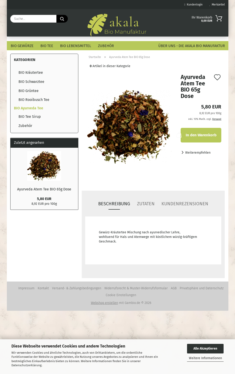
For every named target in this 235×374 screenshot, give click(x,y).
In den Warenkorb (199, 134)
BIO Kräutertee (30, 72)
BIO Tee (46, 46)
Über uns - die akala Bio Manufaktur (191, 46)
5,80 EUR (44, 199)
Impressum (26, 288)
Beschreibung (114, 203)
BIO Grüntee (28, 91)
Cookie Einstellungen (121, 295)
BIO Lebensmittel (75, 46)
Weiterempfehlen (198, 153)
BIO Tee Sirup (29, 116)
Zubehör (106, 46)
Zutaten (146, 203)
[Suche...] (62, 19)
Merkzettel (217, 4)
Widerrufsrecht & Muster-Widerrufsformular (136, 288)
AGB (174, 288)
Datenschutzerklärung (26, 365)
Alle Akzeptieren (205, 348)
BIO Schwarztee (31, 81)
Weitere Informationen (205, 358)
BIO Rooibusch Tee (33, 99)
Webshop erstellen (104, 303)
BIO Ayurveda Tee (28, 108)
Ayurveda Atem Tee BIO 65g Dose (44, 189)
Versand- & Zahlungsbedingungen (76, 288)
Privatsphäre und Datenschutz (202, 288)
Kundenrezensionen (184, 203)
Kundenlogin (193, 4)
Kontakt (43, 288)
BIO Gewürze (22, 46)
